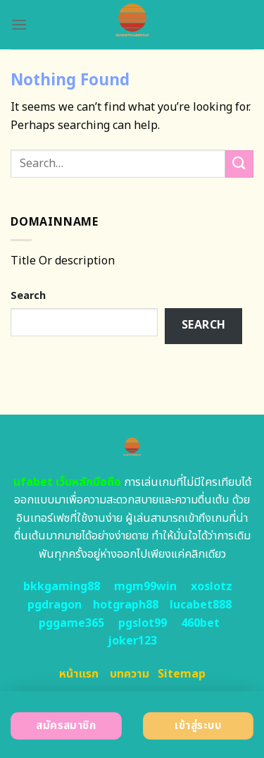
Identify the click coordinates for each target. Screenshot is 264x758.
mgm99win (145, 586)
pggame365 (71, 623)
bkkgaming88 (61, 586)
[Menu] (19, 24)
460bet (200, 623)
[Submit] (239, 164)
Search (28, 295)
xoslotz (211, 586)
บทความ (129, 674)
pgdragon (54, 605)
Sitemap (182, 674)
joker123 (132, 640)
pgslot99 (142, 623)
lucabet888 (201, 605)
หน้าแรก (79, 674)
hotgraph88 (125, 605)
